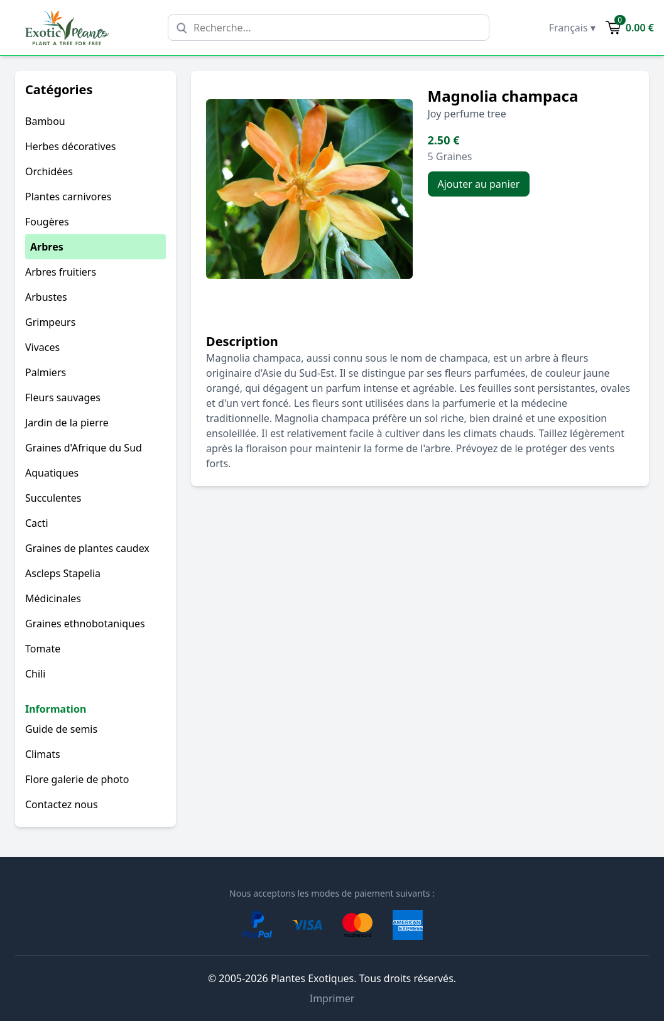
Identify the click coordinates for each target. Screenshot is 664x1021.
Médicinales (53, 598)
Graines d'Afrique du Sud (83, 448)
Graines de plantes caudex (87, 548)
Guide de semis (61, 729)
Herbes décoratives (70, 146)
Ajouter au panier (479, 184)
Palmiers (45, 372)
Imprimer (332, 998)
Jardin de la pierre (67, 422)
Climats (42, 754)
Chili (35, 674)
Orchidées (49, 171)
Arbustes (46, 297)
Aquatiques (52, 473)
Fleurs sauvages (63, 397)
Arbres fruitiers (60, 272)
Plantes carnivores (68, 196)
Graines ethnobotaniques (85, 623)
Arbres (46, 247)
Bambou (45, 121)
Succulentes (53, 498)
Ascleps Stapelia (63, 573)
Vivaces (42, 347)
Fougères (47, 222)
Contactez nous (61, 804)
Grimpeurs (50, 322)
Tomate (42, 649)
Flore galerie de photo (77, 779)
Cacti (36, 523)
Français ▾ (572, 28)
